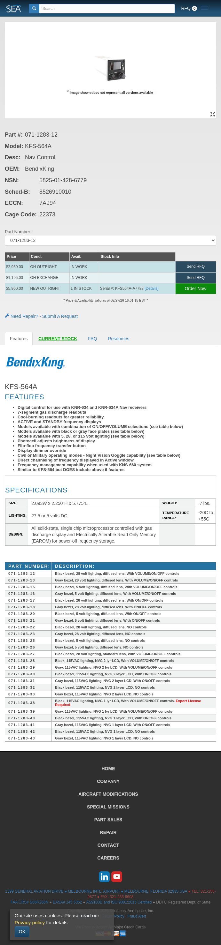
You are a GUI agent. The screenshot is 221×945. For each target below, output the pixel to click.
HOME (108, 768)
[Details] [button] (151, 288)
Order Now (195, 288)
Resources (118, 338)
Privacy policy (30, 922)
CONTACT (108, 845)
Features (19, 338)
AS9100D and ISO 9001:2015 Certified (119, 902)
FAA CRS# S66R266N (29, 902)
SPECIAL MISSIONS (108, 806)
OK (22, 931)
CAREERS (108, 857)
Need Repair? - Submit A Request (41, 316)
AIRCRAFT (108, 794)
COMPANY (108, 781)
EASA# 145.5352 (67, 902)
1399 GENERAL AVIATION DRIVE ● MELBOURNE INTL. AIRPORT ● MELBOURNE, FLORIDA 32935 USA (96, 891)
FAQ (92, 338)
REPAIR (108, 832)
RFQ (189, 8)
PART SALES (108, 819)
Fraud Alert (136, 916)
